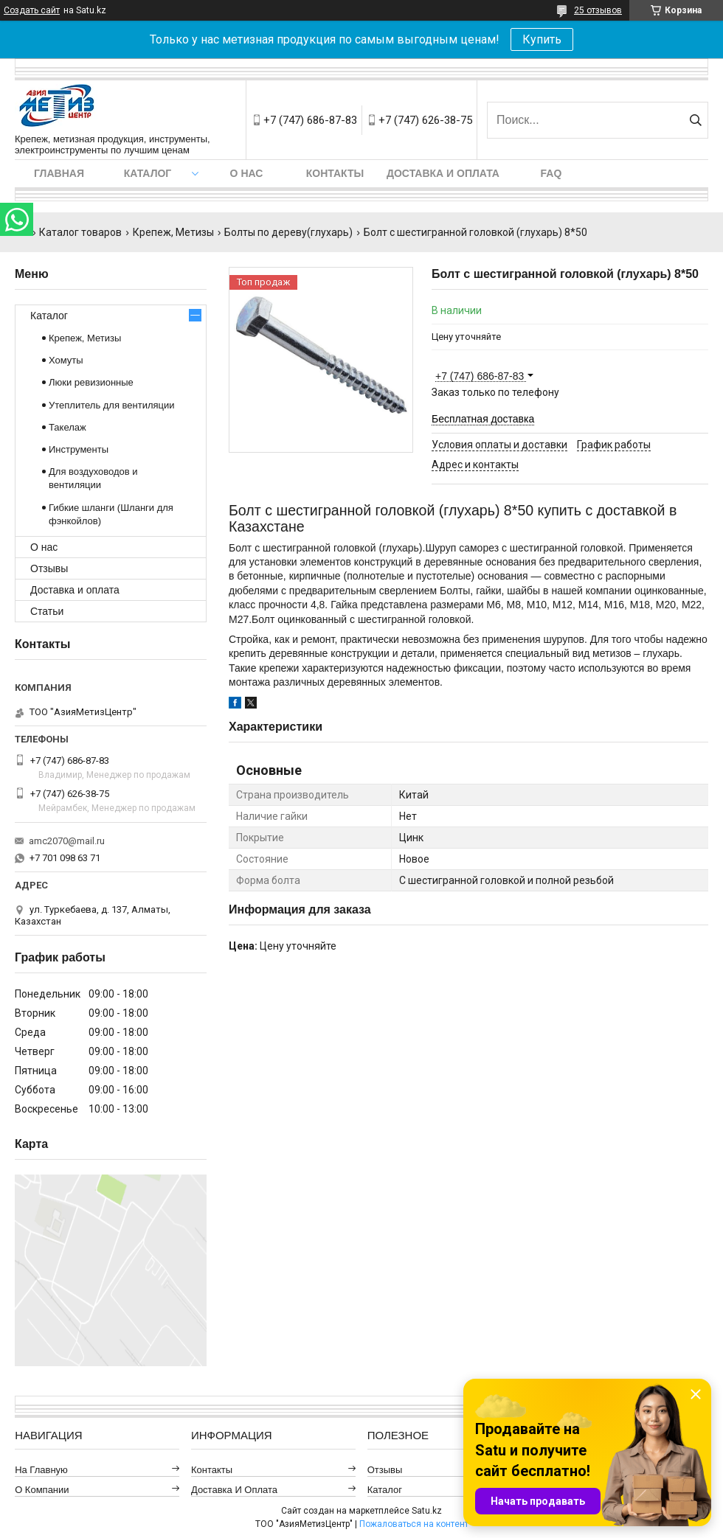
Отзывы (49, 568)
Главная (59, 173)
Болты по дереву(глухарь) (288, 232)
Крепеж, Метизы (173, 232)
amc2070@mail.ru (67, 840)
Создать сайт (32, 10)
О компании (42, 1489)
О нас (246, 173)
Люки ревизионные (91, 382)
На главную (41, 1469)
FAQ (551, 173)
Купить (541, 39)
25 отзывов (598, 10)
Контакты (335, 173)
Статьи (46, 611)
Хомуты (66, 360)
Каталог (148, 173)
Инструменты (78, 449)
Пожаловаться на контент (413, 1524)
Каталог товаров (80, 232)
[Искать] (695, 120)
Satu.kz (427, 1511)
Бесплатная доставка (483, 419)
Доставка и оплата (443, 173)
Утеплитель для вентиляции (112, 405)
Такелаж (67, 427)
